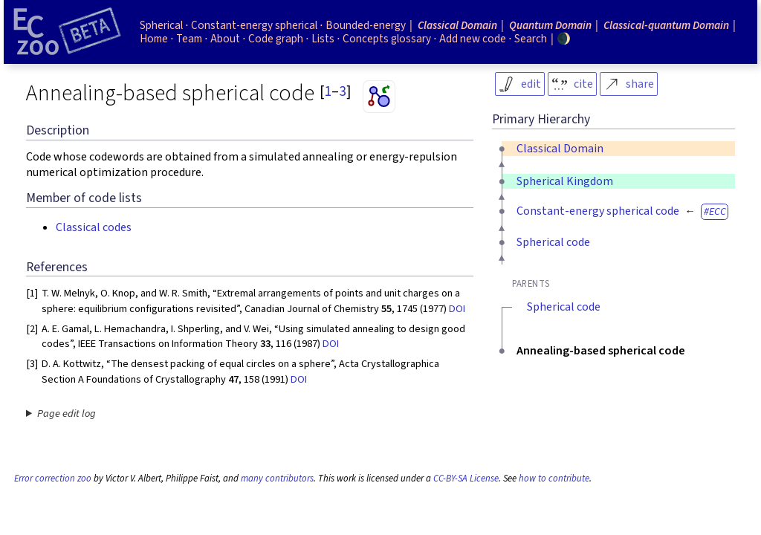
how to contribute (554, 478)
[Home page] (67, 32)
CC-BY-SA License (466, 478)
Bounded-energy (366, 25)
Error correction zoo (52, 478)
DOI (457, 309)
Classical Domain (559, 148)
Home (154, 38)
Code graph (275, 38)
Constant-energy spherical (254, 25)
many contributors (277, 478)
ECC (717, 211)
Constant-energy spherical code (597, 211)
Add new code (472, 38)
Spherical (161, 25)
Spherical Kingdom (564, 181)
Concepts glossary (387, 38)
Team (189, 38)
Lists (322, 38)
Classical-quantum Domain (666, 25)
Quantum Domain (550, 25)
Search (530, 38)
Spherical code (553, 242)
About (225, 38)
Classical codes (94, 227)
